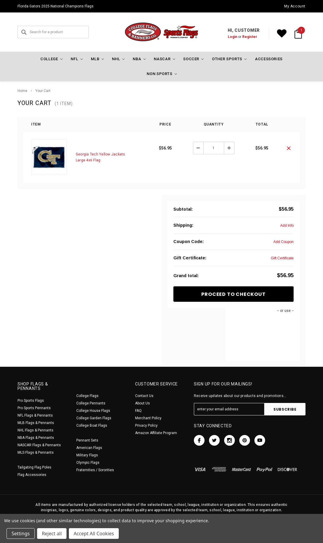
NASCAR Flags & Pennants (39, 445)
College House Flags (93, 411)
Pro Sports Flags (31, 400)
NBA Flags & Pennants (36, 438)
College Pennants (90, 403)
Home (22, 91)
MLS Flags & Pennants (36, 452)
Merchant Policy (148, 418)
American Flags (89, 448)
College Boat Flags (91, 425)
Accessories (269, 59)
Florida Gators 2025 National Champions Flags (56, 6)
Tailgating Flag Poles (34, 467)
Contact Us (144, 396)
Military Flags (87, 455)
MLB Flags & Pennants (36, 423)
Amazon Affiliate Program (156, 433)
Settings (21, 533)
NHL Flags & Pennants (35, 430)
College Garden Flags (93, 418)
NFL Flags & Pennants (35, 415)
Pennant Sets (87, 440)
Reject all (52, 533)
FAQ (138, 411)
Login (232, 37)
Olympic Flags (87, 463)
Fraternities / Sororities (95, 470)
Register (249, 37)
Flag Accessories (32, 475)
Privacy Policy (146, 425)
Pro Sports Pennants (34, 408)
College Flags (87, 396)
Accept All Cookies (94, 533)
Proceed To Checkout (233, 294)
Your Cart (42, 91)
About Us (142, 403)
